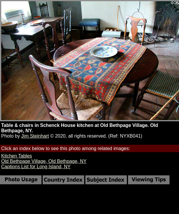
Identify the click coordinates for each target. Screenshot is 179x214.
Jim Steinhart (35, 136)
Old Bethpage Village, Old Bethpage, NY (44, 161)
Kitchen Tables (16, 155)
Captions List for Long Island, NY (36, 166)
